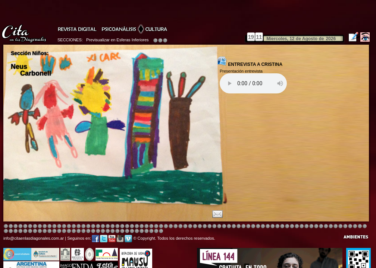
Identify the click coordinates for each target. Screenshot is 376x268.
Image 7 (321, 226)
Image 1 (5, 226)
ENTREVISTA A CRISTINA (249, 62)
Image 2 (10, 226)
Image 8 (185, 226)
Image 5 (267, 226)
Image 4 (20, 226)
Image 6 (316, 226)
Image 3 (15, 226)
